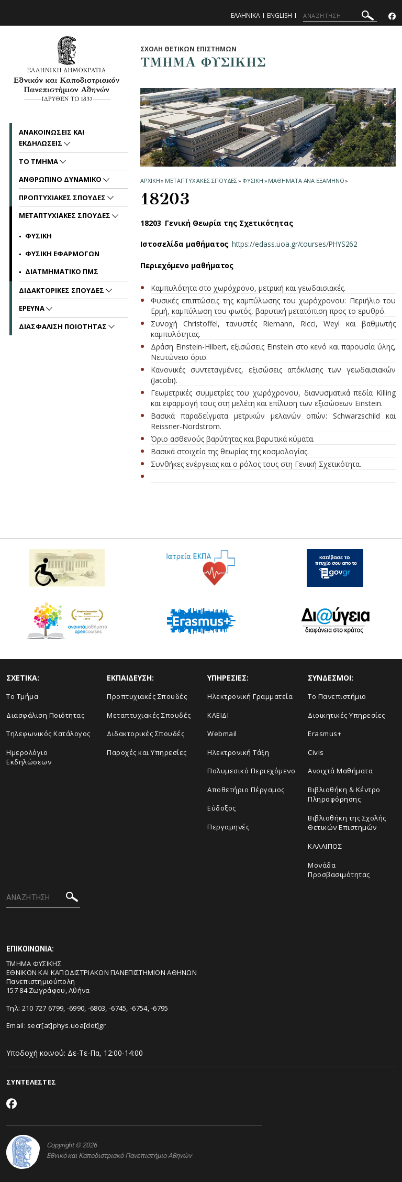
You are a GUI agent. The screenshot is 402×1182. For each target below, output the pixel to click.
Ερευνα (32, 308)
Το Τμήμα (22, 696)
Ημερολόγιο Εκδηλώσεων (28, 757)
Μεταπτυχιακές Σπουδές (149, 715)
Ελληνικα (245, 15)
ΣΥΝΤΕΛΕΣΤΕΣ (31, 1082)
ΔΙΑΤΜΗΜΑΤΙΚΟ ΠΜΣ (61, 271)
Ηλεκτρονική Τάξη (238, 752)
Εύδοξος (221, 808)
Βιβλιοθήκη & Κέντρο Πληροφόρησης (344, 794)
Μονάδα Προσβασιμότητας (339, 870)
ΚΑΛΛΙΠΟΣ (325, 846)
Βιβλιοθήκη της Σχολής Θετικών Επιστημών (347, 823)
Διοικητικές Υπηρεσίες (346, 715)
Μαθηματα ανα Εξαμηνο (306, 180)
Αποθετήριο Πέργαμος (246, 789)
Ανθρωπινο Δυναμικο (61, 179)
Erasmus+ (324, 733)
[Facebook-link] (392, 16)
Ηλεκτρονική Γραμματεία (250, 696)
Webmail (222, 733)
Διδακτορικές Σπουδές (145, 733)
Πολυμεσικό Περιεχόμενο (251, 770)
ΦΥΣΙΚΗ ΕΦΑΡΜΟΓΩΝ (62, 253)
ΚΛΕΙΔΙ (218, 715)
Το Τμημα (39, 161)
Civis (316, 752)
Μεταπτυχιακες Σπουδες (201, 180)
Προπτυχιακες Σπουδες (63, 197)
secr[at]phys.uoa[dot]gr (66, 1025)
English (279, 15)
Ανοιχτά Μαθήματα (340, 770)
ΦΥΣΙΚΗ (252, 180)
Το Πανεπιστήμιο (337, 696)
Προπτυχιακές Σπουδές (147, 696)
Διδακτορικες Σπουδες (62, 290)
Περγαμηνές (228, 826)
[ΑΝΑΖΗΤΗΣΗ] (340, 15)
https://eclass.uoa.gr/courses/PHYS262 (296, 244)
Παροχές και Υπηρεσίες (147, 752)
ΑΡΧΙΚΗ (150, 180)
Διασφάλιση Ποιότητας (45, 715)
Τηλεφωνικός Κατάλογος (48, 733)
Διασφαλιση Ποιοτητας (63, 326)
